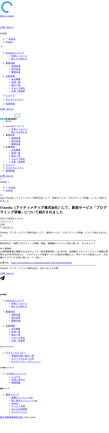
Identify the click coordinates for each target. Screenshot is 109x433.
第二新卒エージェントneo (24, 402)
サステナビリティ (15, 168)
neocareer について (15, 302)
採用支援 (15, 66)
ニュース (10, 165)
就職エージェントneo (22, 399)
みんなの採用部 (19, 411)
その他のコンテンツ (16, 375)
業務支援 (15, 72)
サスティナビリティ (16, 354)
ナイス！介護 (18, 408)
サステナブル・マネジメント (26, 363)
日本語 (10, 39)
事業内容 (10, 313)
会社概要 (15, 79)
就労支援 (15, 69)
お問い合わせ (18, 381)
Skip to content (7, 16)
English (9, 42)
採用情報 (10, 171)
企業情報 (10, 327)
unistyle (15, 405)
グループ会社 (18, 88)
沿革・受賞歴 (18, 91)
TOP (2, 198)
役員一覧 (15, 82)
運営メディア (12, 396)
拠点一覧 (15, 85)
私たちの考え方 (19, 59)
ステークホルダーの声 (22, 360)
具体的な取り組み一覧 (22, 357)
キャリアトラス (19, 413)
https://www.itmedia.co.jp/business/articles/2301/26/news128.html (41, 264)
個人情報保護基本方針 (11, 419)
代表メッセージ (19, 56)
